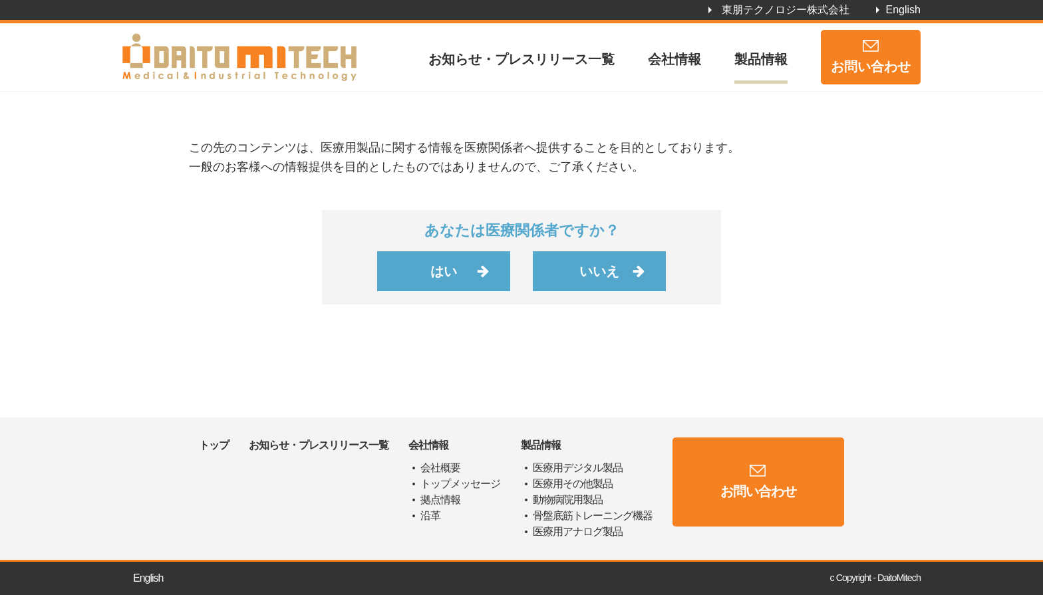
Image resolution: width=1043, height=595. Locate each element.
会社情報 (674, 59)
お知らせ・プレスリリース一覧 (521, 59)
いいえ (599, 271)
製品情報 (761, 59)
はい (443, 271)
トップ (214, 445)
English (903, 9)
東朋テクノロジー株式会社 (785, 9)
